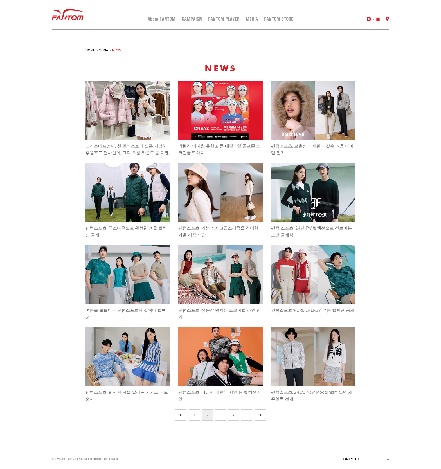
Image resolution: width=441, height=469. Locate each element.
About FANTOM (162, 19)
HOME (90, 50)
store (387, 19)
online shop (378, 19)
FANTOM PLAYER (224, 19)
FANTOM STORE (278, 19)
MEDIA (252, 19)
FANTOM (69, 14)
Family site (366, 459)
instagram (369, 19)
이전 (260, 415)
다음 (180, 415)
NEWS (116, 50)
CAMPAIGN (192, 19)
